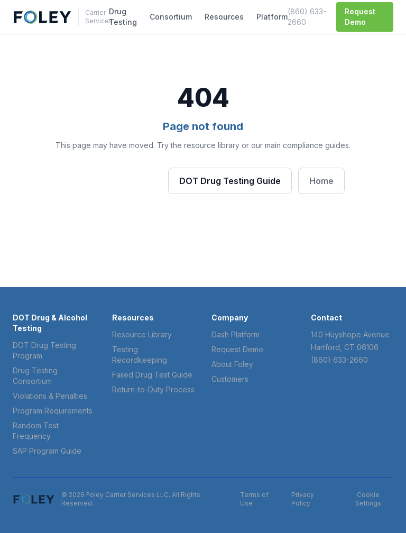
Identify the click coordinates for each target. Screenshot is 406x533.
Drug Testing (123, 16)
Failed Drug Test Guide (152, 374)
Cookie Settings (368, 499)
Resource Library (142, 334)
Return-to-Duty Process (153, 389)
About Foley (232, 364)
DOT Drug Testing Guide (230, 181)
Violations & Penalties (50, 395)
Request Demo (360, 16)
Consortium (171, 16)
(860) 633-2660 (307, 16)
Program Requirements (53, 410)
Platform (272, 16)
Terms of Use (254, 499)
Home (321, 181)
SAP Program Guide (47, 450)
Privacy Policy (302, 499)
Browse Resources (111, 180)
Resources (224, 16)
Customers (229, 378)
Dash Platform (235, 334)
